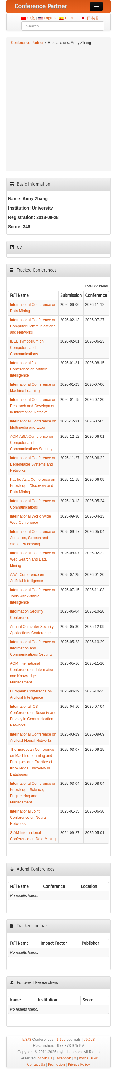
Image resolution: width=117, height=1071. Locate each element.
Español (71, 18)
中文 (31, 18)
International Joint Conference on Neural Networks (28, 817)
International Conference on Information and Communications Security (33, 648)
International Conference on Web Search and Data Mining (33, 559)
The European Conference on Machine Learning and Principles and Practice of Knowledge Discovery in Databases (32, 762)
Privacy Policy (79, 1064)
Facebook (63, 1058)
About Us (45, 1058)
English (50, 18)
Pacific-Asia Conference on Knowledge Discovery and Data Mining (32, 485)
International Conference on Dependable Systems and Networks (33, 464)
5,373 (26, 1039)
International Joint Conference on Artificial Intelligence (29, 369)
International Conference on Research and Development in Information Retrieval (33, 406)
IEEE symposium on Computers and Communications (27, 347)
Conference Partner (27, 43)
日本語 (92, 18)
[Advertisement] (58, 107)
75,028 (89, 1039)
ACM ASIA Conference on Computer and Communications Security (31, 442)
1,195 (61, 1039)
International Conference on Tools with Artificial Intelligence (33, 596)
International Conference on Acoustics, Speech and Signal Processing (33, 537)
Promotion (56, 1064)
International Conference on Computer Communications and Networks (33, 326)
